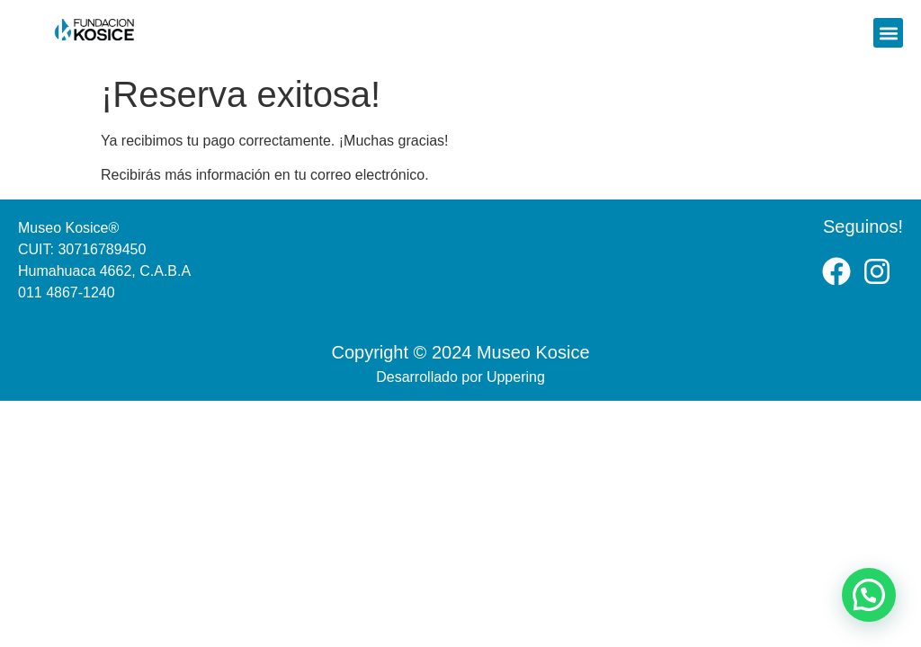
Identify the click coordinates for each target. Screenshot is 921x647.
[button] (888, 33)
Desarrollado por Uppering (460, 377)
